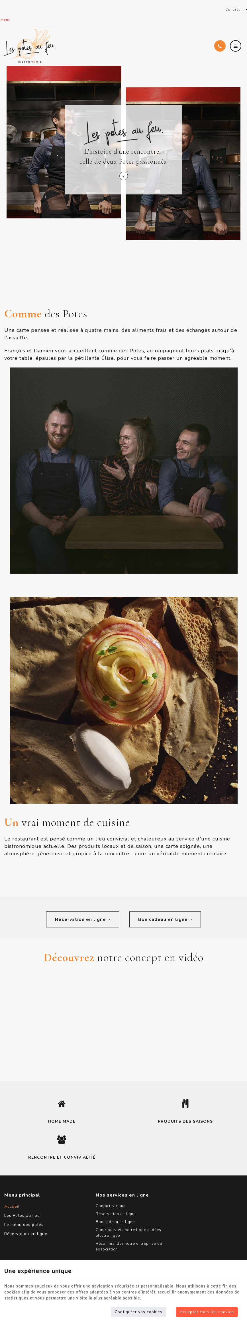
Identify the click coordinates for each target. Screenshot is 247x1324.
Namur (12, 6)
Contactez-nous (102, 1202)
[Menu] (235, 39)
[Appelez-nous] (220, 39)
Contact (225, 9)
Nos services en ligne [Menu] (113, 1192)
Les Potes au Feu (22, 1212)
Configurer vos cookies (138, 1312)
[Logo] (30, 39)
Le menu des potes (24, 1221)
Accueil (12, 1203)
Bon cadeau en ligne (165, 916)
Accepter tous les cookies (207, 1312)
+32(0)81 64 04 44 (45, 6)
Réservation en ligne (82, 916)
